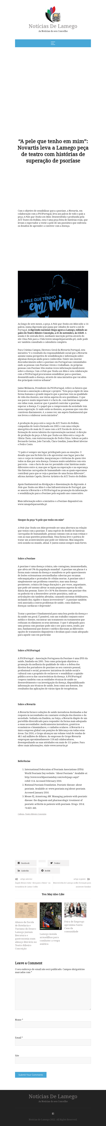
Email (19, 1037)
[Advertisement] (42, 70)
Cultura (21, 814)
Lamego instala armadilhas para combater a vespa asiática (50, 938)
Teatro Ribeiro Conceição (35, 814)
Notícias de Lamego (53, 25)
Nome (19, 1019)
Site (17, 1055)
